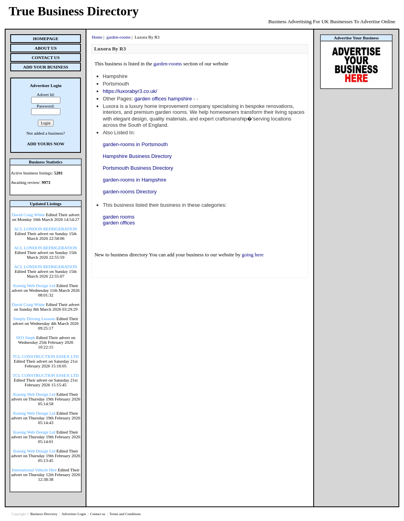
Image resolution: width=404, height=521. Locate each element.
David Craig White (28, 214)
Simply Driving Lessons (34, 318)
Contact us (98, 514)
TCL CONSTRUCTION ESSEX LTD (46, 356)
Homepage (45, 38)
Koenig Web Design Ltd (34, 285)
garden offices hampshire (163, 99)
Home (97, 37)
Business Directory (44, 514)
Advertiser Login (74, 514)
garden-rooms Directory (130, 192)
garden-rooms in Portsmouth (135, 144)
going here (253, 255)
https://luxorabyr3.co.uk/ (130, 91)
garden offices (119, 223)
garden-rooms (119, 37)
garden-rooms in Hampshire (134, 180)
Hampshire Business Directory (137, 156)
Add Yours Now (45, 143)
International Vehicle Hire (34, 469)
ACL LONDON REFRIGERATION (45, 228)
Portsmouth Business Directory (138, 168)
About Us (46, 48)
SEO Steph (26, 337)
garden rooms (118, 217)
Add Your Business (45, 67)
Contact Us (46, 57)
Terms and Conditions (124, 514)
